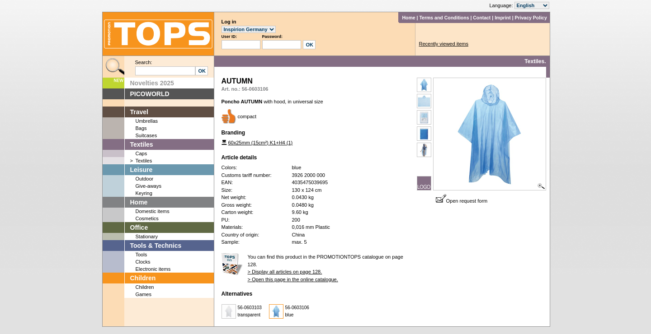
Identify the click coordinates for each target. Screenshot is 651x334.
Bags (141, 128)
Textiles (141, 144)
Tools (141, 254)
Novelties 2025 (152, 83)
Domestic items (153, 211)
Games (143, 294)
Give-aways (148, 186)
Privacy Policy (531, 17)
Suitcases (146, 135)
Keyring (144, 193)
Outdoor (145, 178)
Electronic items (153, 269)
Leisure (141, 169)
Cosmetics (147, 218)
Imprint (503, 17)
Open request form (462, 201)
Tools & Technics (156, 245)
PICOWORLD (150, 93)
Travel (139, 112)
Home (408, 17)
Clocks (143, 261)
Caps (141, 153)
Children (143, 278)
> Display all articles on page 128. (285, 271)
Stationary (147, 236)
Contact (482, 17)
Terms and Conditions (444, 17)
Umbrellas (147, 121)
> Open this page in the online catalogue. (293, 279)
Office (139, 227)
